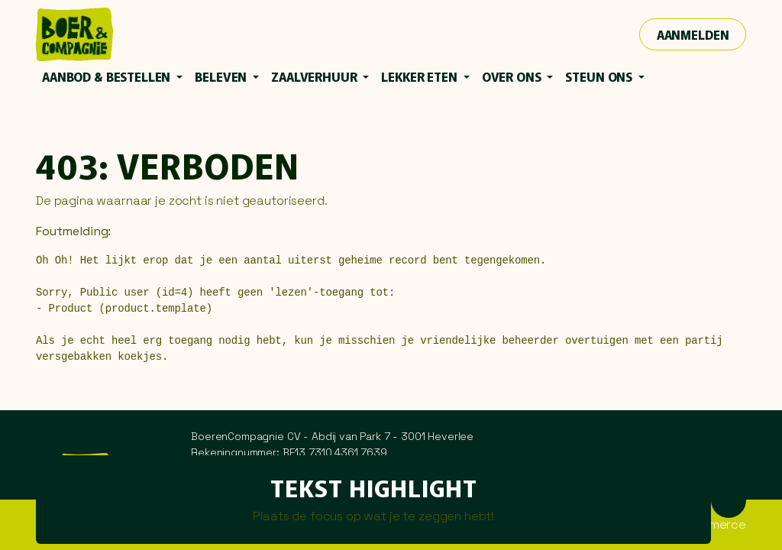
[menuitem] (112, 76)
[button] (728, 499)
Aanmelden (693, 34)
